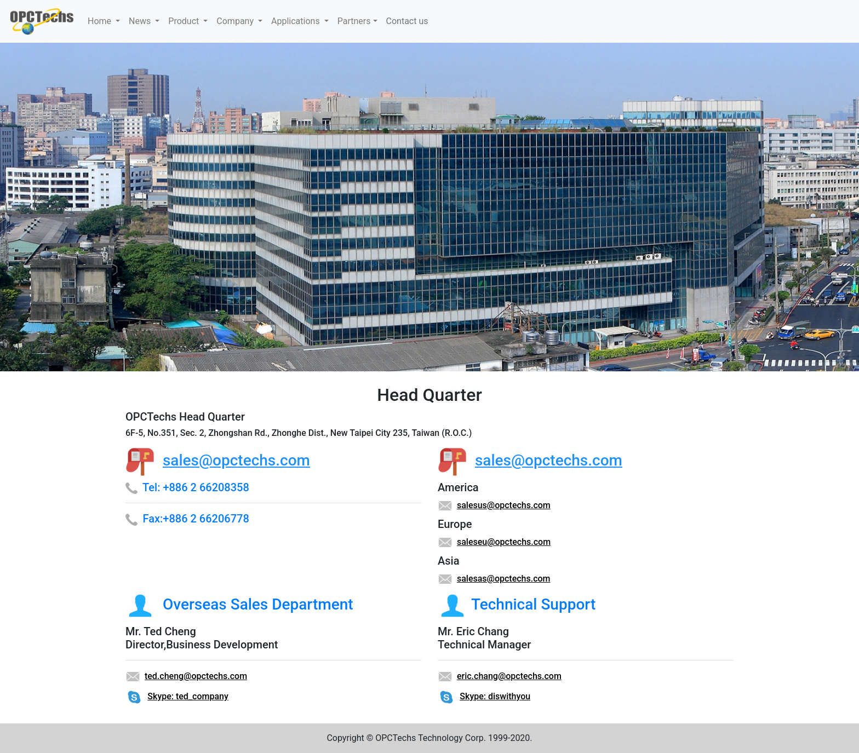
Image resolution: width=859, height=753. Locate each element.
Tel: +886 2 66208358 (195, 487)
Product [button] (184, 21)
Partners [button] (354, 21)
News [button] (141, 21)
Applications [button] (296, 21)
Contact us (407, 21)
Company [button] (236, 21)
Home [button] (100, 21)
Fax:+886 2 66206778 (196, 518)
